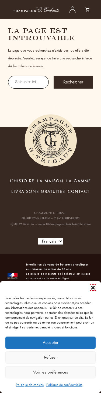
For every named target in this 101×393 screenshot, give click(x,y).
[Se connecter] (72, 9)
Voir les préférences (50, 372)
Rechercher (73, 82)
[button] (93, 287)
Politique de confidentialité (64, 385)
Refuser (50, 357)
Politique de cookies (30, 385)
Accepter (50, 343)
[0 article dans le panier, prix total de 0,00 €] (90, 9)
